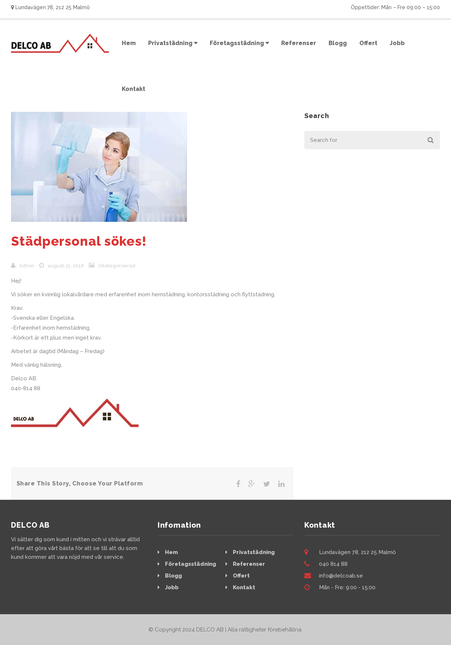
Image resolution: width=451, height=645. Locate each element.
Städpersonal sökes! (79, 241)
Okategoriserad (116, 265)
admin (26, 265)
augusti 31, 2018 (66, 265)
